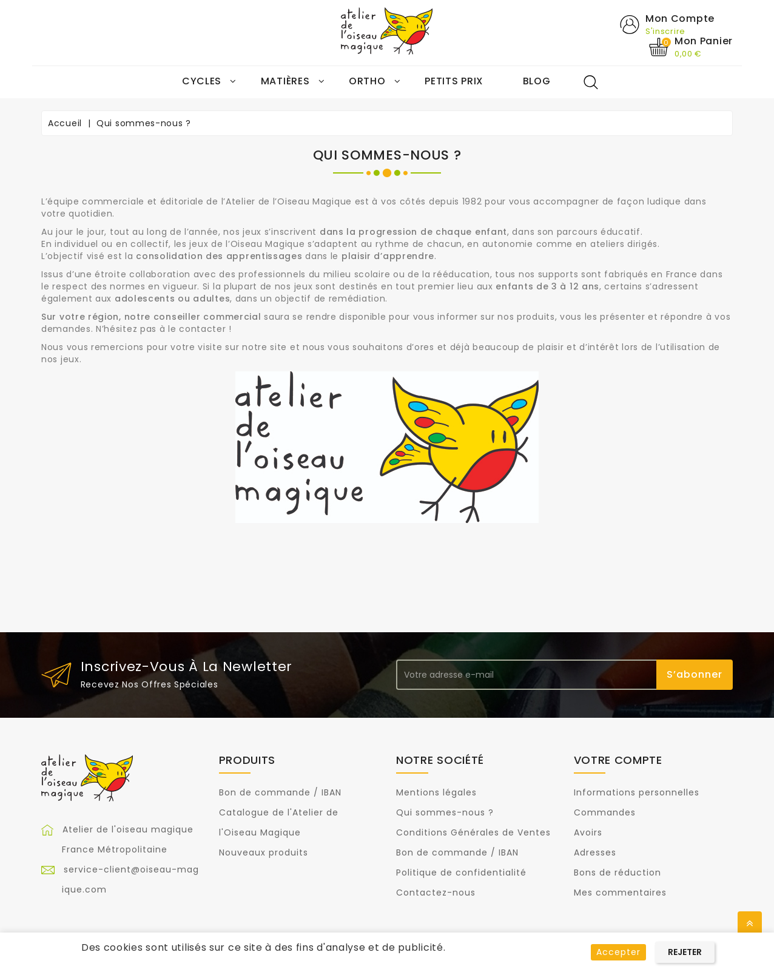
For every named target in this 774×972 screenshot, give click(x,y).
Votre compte (618, 760)
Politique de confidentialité (461, 872)
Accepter (618, 952)
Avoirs (588, 832)
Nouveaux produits (263, 852)
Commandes (605, 812)
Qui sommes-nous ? (445, 812)
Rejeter (685, 952)
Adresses (595, 852)
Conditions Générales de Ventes (473, 832)
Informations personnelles (636, 792)
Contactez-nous (436, 892)
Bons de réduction (617, 872)
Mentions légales (436, 792)
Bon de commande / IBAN (280, 792)
